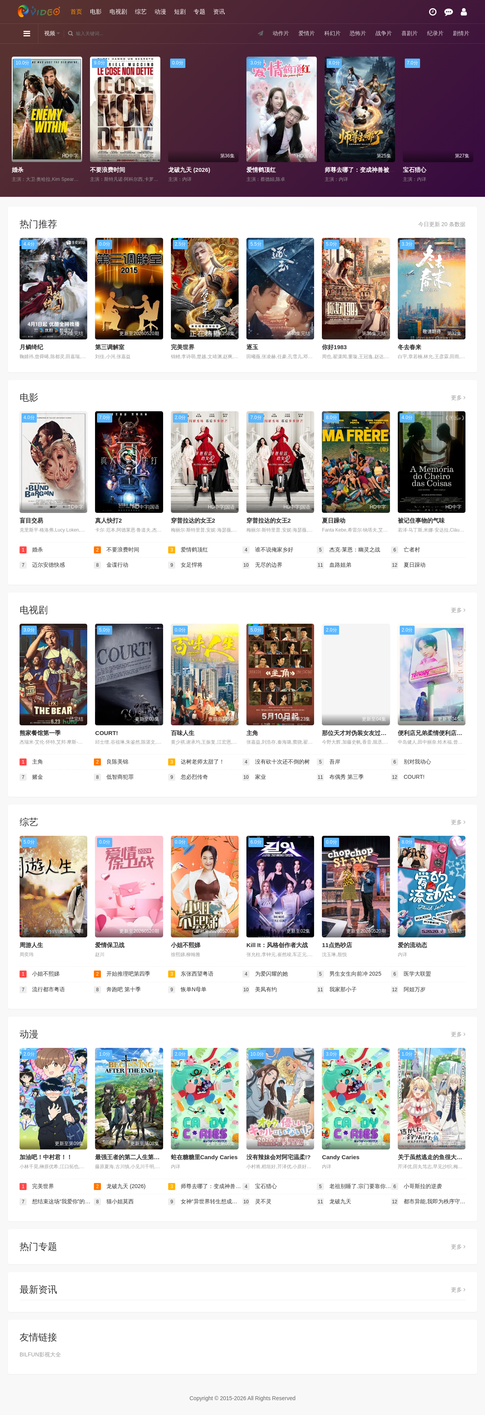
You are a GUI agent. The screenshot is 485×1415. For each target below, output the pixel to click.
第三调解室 (109, 347)
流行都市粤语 (42, 989)
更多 (458, 397)
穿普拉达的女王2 (193, 520)
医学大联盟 (411, 974)
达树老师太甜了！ (196, 761)
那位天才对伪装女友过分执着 (360, 733)
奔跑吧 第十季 (117, 989)
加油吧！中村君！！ (46, 1157)
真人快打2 (108, 520)
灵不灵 (256, 1201)
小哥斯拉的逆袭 (416, 1186)
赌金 (31, 777)
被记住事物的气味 (421, 520)
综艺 (141, 11)
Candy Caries (340, 1157)
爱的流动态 (412, 945)
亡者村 (405, 549)
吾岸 (328, 761)
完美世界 (182, 347)
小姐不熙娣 (185, 945)
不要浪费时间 (107, 169)
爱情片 (306, 33)
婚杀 (17, 169)
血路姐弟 (334, 565)
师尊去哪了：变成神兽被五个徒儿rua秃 (376, 169)
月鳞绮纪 (31, 347)
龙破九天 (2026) (189, 169)
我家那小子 (337, 989)
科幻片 (332, 33)
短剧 (180, 11)
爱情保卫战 (109, 945)
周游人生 (31, 945)
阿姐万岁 (408, 989)
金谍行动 (111, 565)
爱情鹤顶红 (261, 169)
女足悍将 (185, 565)
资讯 (219, 11)
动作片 (281, 33)
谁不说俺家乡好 (267, 549)
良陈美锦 (111, 761)
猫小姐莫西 (114, 1201)
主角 (252, 733)
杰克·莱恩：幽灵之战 (348, 549)
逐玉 (252, 347)
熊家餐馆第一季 (40, 733)
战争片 (383, 33)
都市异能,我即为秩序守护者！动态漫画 (428, 1201)
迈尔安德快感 (42, 565)
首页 (76, 11)
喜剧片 (409, 33)
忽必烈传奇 (188, 777)
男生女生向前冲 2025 (349, 974)
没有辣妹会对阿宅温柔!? (278, 1157)
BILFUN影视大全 (40, 1354)
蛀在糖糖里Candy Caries (204, 1157)
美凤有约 (259, 989)
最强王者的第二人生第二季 (130, 1157)
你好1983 (334, 347)
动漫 (160, 11)
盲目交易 (31, 520)
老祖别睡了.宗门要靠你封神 (354, 1186)
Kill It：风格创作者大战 (277, 945)
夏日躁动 (333, 520)
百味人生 (182, 733)
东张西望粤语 (191, 974)
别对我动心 (411, 761)
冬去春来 (409, 347)
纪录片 (435, 33)
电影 (96, 11)
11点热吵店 (337, 945)
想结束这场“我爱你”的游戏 (57, 1201)
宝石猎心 (414, 169)
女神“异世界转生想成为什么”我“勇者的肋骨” (205, 1201)
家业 (254, 777)
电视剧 (118, 11)
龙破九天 (334, 1201)
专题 (199, 11)
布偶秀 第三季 (340, 777)
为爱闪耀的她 (265, 974)
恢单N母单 (187, 989)
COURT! (106, 733)
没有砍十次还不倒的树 (276, 761)
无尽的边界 (262, 565)
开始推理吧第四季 (122, 974)
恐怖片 (358, 33)
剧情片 (461, 33)
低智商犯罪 (114, 777)
